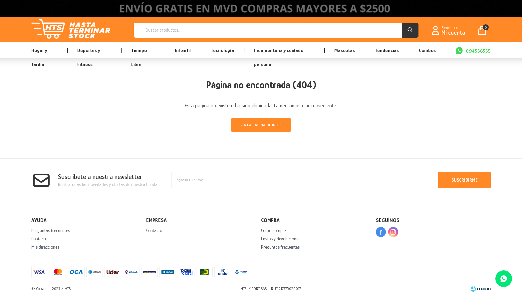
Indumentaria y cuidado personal (278, 52)
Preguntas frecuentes (50, 230)
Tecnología (222, 50)
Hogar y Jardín (39, 52)
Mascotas (344, 50)
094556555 (478, 51)
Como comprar (274, 230)
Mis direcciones (45, 247)
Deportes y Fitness (88, 52)
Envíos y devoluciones (280, 238)
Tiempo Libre (139, 52)
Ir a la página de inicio (261, 124)
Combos (427, 50)
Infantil (183, 50)
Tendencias (387, 50)
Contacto (39, 238)
